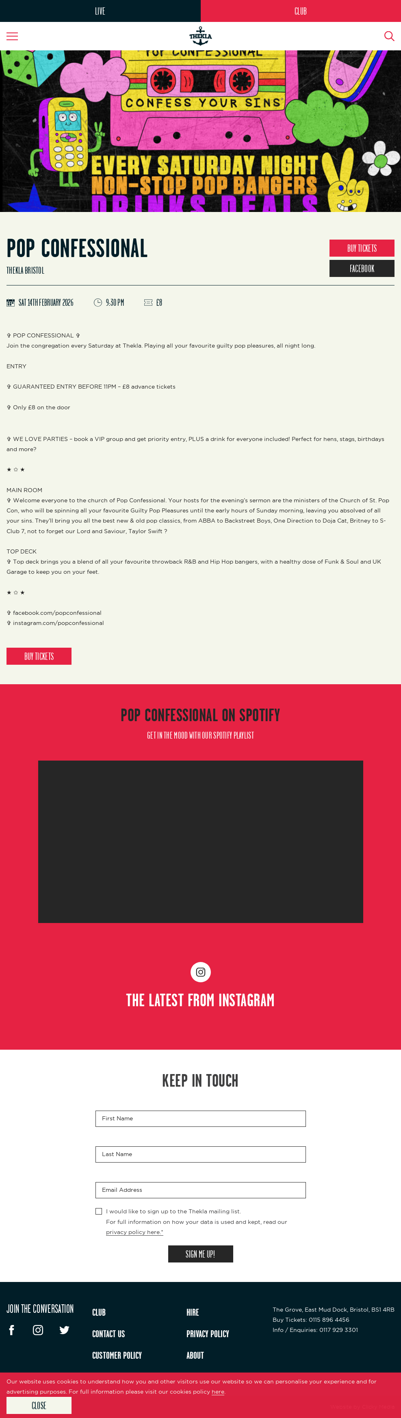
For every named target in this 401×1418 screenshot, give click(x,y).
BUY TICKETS (362, 248)
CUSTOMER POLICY (117, 1355)
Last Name (117, 1154)
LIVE (100, 11)
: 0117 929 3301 (315, 1330)
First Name (117, 1118)
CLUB (301, 11)
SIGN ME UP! (200, 1254)
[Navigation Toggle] (16, 36)
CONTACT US (108, 1333)
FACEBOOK (362, 268)
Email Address (122, 1190)
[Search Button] (384, 36)
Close (39, 1405)
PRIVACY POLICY (207, 1333)
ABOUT (195, 1355)
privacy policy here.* (134, 1232)
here (218, 1391)
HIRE (192, 1312)
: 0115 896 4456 (311, 1319)
